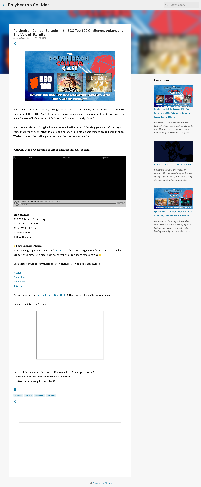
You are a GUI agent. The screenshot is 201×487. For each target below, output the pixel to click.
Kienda (60, 250)
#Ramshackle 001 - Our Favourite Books (172, 164)
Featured (39, 395)
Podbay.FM (19, 281)
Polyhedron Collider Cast (51, 295)
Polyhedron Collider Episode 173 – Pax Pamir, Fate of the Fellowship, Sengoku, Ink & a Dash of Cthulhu (172, 113)
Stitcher (18, 286)
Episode (18, 395)
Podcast (51, 395)
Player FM (19, 277)
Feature (28, 395)
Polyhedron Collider (28, 4)
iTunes (17, 272)
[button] (15, 44)
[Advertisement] (69, 450)
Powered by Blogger (100, 483)
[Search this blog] (184, 5)
